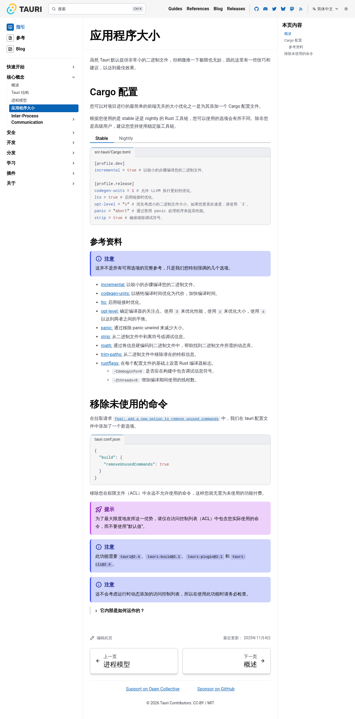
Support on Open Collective (152, 689)
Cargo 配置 (114, 92)
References (198, 8)
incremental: (113, 284)
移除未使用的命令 (129, 404)
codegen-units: (115, 293)
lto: (104, 302)
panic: (107, 327)
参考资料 (106, 241)
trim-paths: (111, 354)
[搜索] (97, 8)
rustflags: (110, 363)
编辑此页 (101, 638)
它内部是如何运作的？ (122, 610)
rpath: (106, 345)
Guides (175, 8)
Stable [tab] (101, 138)
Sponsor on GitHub (215, 689)
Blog (218, 8)
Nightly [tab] (126, 138)
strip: (106, 336)
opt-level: (110, 311)
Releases (236, 8)
